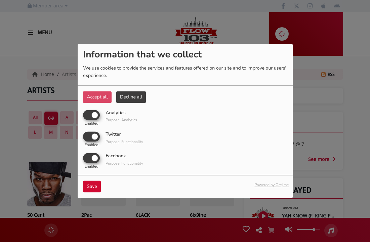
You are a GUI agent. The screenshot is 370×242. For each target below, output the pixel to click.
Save (92, 187)
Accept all (97, 97)
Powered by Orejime (271, 185)
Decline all (131, 97)
